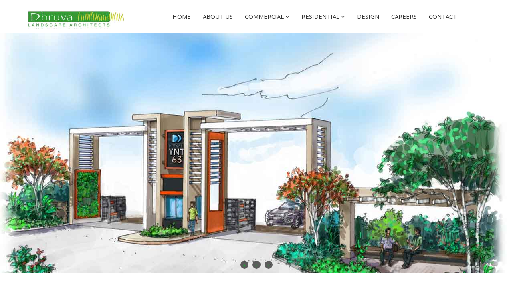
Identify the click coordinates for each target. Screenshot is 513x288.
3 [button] (269, 265)
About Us (218, 16)
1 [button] (244, 265)
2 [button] (256, 265)
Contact (443, 16)
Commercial (267, 16)
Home (181, 16)
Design (368, 16)
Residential (323, 16)
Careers (404, 16)
